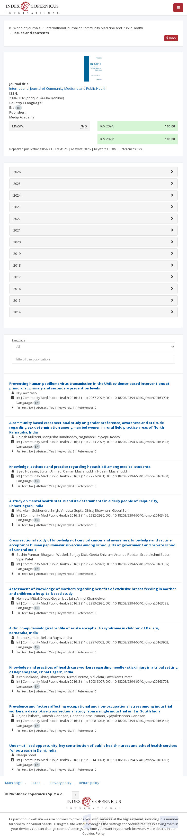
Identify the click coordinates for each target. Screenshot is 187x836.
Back (171, 38)
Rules (36, 782)
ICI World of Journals (24, 28)
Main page (13, 782)
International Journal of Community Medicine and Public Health (94, 28)
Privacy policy (61, 782)
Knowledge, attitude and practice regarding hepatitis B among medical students (79, 466)
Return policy (89, 782)
